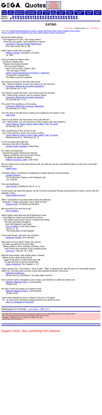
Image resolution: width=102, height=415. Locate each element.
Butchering (26, 31)
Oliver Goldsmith (13, 264)
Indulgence (25, 33)
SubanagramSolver (79, 12)
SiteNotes (53, 12)
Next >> (36, 309)
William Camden (13, 53)
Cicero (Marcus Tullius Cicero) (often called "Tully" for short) (32, 124)
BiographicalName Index (19, 12)
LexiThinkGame (89, 12)
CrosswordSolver (61, 12)
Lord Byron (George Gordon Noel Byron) (23, 44)
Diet (44, 31)
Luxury (35, 33)
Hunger (17, 33)
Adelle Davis (11, 169)
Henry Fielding (12, 211)
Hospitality (11, 33)
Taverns (53, 33)
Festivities (66, 31)
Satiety (40, 33)
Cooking (40, 31)
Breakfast (18, 31)
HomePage (4, 12)
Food (72, 31)
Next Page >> (95, 28)
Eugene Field (11, 204)
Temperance (60, 33)
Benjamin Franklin (14, 237)
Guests (4, 33)
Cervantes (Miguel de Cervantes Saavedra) (25, 86)
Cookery (34, 31)
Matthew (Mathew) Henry (17, 282)
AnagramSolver (70, 12)
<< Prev (30, 309)
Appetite (12, 31)
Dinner (54, 31)
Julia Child (10, 115)
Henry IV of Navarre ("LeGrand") (20, 302)
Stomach (46, 33)
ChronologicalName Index (31, 12)
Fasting (59, 31)
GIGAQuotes (10, 12)
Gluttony (77, 31)
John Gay (10, 251)
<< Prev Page (68, 28)
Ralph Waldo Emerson (15, 195)
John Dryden (11, 186)
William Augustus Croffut (16, 160)
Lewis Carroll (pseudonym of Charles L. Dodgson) (27, 73)
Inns (30, 33)
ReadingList (46, 12)
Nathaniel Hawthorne (15, 273)
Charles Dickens (13, 175)
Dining (49, 31)
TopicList (40, 12)
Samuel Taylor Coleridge (16, 146)
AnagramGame (97, 12)
